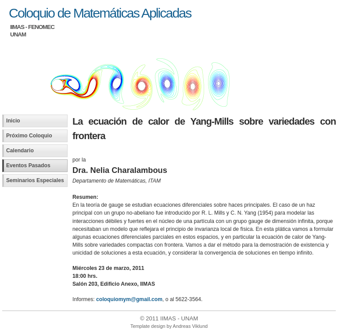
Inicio (13, 121)
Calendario (20, 150)
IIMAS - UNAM (179, 318)
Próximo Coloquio (29, 136)
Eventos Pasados (28, 165)
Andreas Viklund (190, 326)
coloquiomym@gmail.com (129, 299)
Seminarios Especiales (35, 180)
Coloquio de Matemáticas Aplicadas (100, 12)
